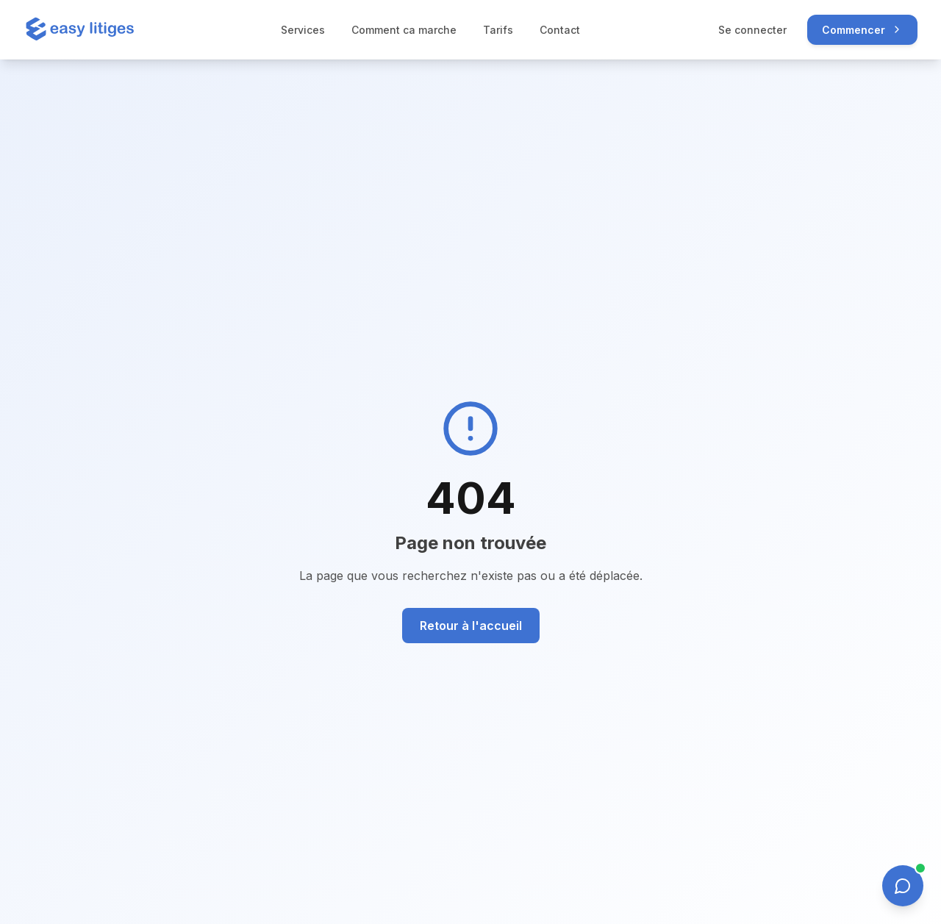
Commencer (862, 30)
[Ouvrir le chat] (902, 885)
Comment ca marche (407, 30)
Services (307, 30)
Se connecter (752, 30)
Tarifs (502, 30)
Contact (563, 30)
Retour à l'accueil (471, 625)
